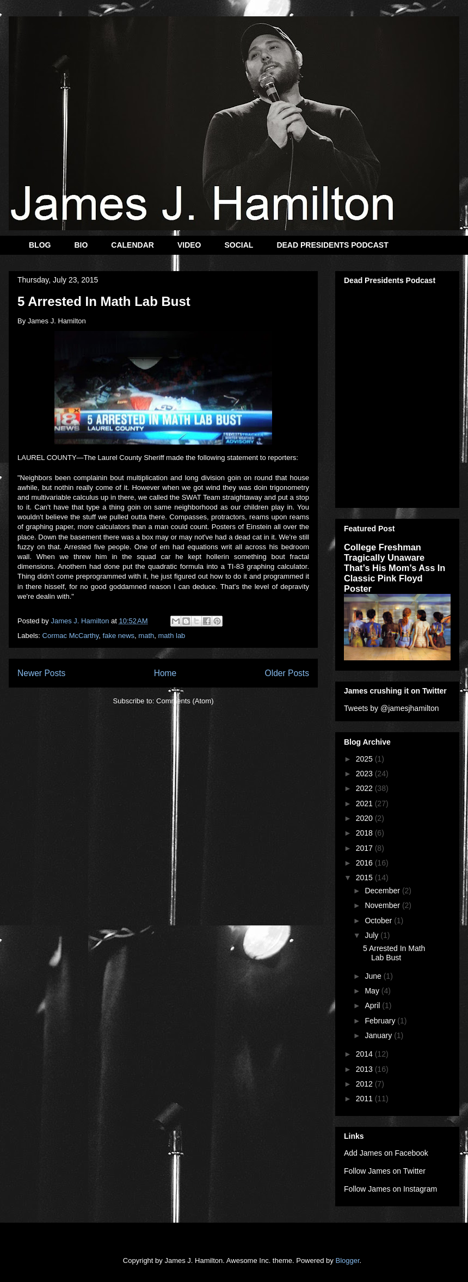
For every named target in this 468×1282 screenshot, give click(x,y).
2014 (365, 1054)
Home (165, 673)
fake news (119, 635)
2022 (365, 788)
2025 (365, 759)
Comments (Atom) (184, 701)
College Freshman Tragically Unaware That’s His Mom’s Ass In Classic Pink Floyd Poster (394, 567)
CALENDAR (132, 245)
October (379, 920)
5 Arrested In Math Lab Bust (103, 301)
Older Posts (287, 673)
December (383, 890)
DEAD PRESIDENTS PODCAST (332, 245)
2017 (365, 848)
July (372, 935)
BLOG (40, 245)
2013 (365, 1069)
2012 (365, 1083)
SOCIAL (238, 245)
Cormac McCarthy (70, 635)
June (374, 976)
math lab (171, 635)
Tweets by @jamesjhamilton (391, 708)
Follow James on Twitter (385, 1171)
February (381, 1020)
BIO (81, 245)
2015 (365, 877)
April (373, 1005)
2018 (365, 833)
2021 (365, 803)
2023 (365, 773)
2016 (365, 862)
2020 (365, 818)
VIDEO (189, 245)
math (146, 635)
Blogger (347, 1260)
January (379, 1035)
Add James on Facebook (386, 1153)
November (383, 905)
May (373, 990)
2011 (365, 1098)
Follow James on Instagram (390, 1189)
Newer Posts (41, 673)
